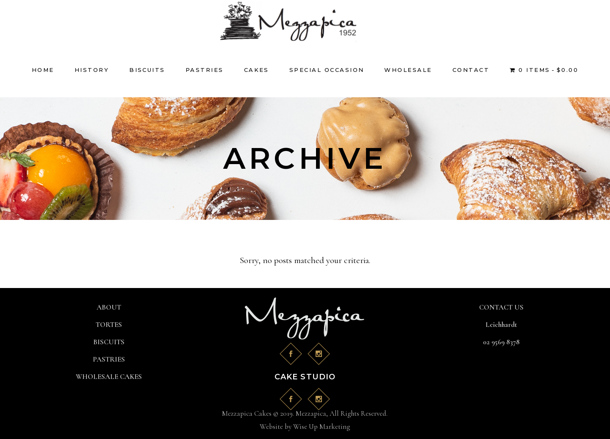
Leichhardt (501, 324)
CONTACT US (501, 307)
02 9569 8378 (501, 341)
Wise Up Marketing (321, 426)
